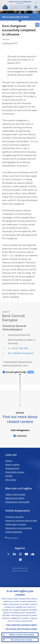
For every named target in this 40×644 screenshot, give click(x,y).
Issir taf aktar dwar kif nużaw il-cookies (21, 629)
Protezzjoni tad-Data (14, 516)
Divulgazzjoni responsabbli (17, 502)
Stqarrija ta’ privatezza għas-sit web (21, 520)
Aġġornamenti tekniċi (14, 498)
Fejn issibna (10, 479)
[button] (35, 2)
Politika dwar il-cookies (15, 524)
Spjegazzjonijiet (12, 468)
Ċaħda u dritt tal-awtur (15, 494)
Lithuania (22, 435)
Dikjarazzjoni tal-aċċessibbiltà (18, 528)
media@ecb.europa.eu (22, 353)
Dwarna (8, 461)
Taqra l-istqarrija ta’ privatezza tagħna (21, 625)
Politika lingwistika (13, 532)
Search (28, 7)
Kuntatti (8, 476)
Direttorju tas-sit (12, 538)
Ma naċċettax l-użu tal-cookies (21, 640)
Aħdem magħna (12, 464)
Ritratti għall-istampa (14, 472)
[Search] (19, 7)
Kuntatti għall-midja (16, 372)
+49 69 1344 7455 (19, 348)
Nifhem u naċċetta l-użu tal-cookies (21, 635)
